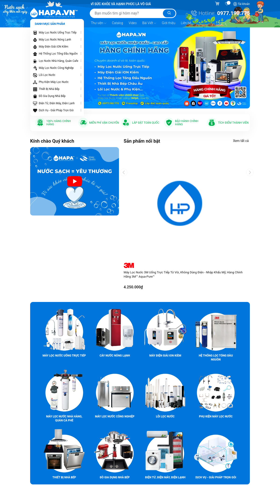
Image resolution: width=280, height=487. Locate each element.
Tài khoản (244, 4)
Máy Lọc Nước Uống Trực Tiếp (57, 32)
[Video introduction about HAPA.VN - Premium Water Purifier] (74, 181)
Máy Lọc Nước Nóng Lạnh (55, 39)
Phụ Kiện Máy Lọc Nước (53, 81)
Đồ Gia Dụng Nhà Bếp (52, 95)
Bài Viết (149, 22)
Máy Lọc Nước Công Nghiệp (56, 67)
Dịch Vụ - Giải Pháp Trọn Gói (56, 110)
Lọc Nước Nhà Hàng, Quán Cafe (58, 60)
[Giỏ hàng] (217, 4)
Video (133, 22)
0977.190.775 (233, 13)
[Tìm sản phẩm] (133, 13)
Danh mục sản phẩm (50, 23)
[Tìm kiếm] (169, 13)
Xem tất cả (242, 140)
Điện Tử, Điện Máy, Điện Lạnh (57, 102)
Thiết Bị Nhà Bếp (49, 88)
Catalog (117, 22)
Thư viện (98, 22)
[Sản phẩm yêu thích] (227, 4)
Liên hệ (186, 22)
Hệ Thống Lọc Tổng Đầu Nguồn (58, 53)
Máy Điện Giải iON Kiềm (53, 46)
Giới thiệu (168, 22)
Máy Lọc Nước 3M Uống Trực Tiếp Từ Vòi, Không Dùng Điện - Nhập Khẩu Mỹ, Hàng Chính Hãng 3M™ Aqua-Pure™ (183, 274)
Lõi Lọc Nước (47, 74)
